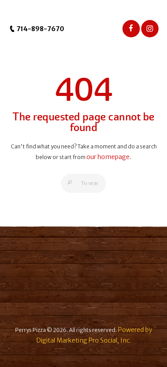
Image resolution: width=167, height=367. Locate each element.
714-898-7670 (36, 29)
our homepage (108, 157)
